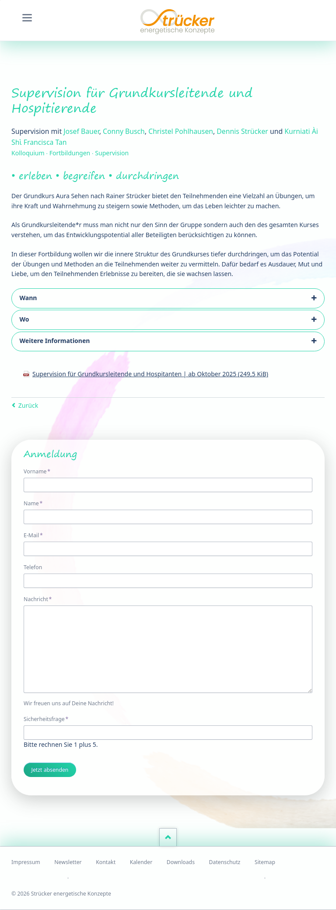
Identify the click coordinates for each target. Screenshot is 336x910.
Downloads (181, 862)
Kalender (141, 862)
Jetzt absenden (50, 770)
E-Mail (36, 535)
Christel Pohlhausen (180, 131)
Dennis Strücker (242, 131)
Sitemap (265, 862)
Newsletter (67, 862)
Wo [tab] (24, 319)
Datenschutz (225, 862)
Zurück (28, 405)
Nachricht (38, 599)
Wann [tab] (28, 298)
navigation (27, 17)
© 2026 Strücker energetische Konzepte (61, 893)
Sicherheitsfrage (46, 719)
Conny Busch (124, 131)
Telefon (33, 567)
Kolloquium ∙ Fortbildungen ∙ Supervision (70, 153)
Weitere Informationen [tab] (55, 340)
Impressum (25, 862)
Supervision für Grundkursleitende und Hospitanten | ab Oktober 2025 (150, 374)
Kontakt (106, 862)
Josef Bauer (81, 131)
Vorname (37, 471)
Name (36, 503)
